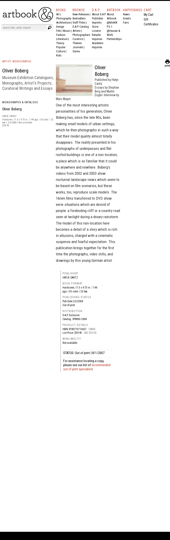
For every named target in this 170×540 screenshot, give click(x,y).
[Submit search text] (49, 27)
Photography (63, 18)
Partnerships (114, 39)
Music (66, 30)
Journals (78, 47)
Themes (77, 43)
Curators (78, 39)
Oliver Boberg (12, 109)
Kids (58, 55)
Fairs (126, 22)
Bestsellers (79, 18)
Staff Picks (79, 22)
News (126, 14)
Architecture (63, 22)
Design (60, 26)
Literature (62, 39)
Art (58, 14)
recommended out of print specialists (86, 367)
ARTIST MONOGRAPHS (16, 61)
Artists (76, 30)
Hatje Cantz (70, 277)
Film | (59, 30)
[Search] (24, 27)
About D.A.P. (99, 14)
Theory (60, 43)
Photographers (81, 35)
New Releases (81, 14)
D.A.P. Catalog (81, 26)
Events (127, 18)
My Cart (148, 14)
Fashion (60, 35)
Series (76, 51)
